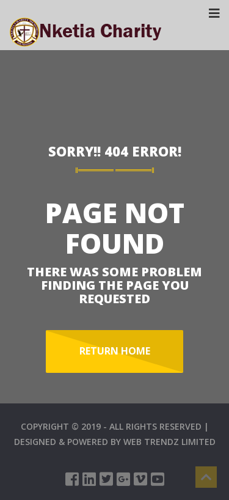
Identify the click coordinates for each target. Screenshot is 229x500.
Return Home (114, 351)
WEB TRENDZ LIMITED (169, 441)
